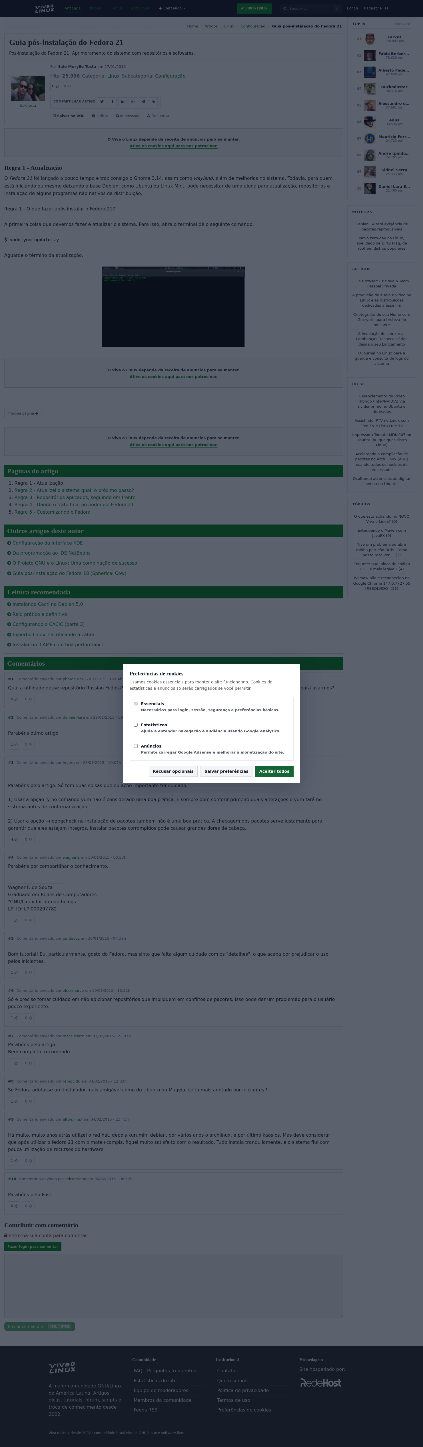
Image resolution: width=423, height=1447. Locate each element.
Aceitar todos (274, 771)
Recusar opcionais (173, 771)
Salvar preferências (226, 771)
